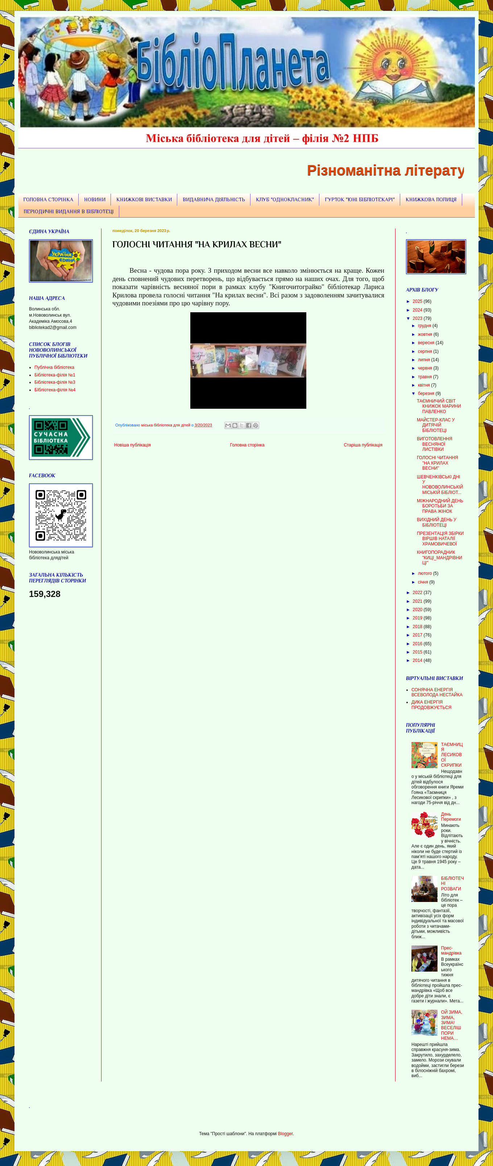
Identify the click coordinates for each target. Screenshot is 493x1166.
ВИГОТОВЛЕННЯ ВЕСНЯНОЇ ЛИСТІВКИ (434, 444)
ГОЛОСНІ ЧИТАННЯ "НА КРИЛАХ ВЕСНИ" (437, 463)
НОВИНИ (94, 199)
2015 (418, 652)
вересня (427, 342)
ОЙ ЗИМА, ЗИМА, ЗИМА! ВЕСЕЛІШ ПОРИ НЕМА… (452, 1025)
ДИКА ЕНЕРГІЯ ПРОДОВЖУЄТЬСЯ (431, 705)
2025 (418, 301)
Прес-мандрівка (451, 950)
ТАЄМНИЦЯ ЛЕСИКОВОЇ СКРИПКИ (452, 755)
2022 (418, 592)
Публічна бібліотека (54, 367)
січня (423, 582)
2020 (418, 609)
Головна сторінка (247, 445)
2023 (418, 318)
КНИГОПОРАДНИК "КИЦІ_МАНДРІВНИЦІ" (439, 557)
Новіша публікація (132, 445)
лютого (425, 573)
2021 (418, 601)
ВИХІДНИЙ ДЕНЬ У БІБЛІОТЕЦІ (436, 522)
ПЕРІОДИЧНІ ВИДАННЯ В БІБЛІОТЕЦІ (69, 211)
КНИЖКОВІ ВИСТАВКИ (144, 199)
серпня (425, 351)
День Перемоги (451, 817)
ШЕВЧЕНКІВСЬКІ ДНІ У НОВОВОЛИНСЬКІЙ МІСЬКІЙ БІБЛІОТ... (440, 484)
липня (424, 359)
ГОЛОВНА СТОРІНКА (48, 199)
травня (425, 376)
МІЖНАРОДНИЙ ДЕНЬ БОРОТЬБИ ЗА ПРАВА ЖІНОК (440, 506)
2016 (418, 643)
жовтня (426, 334)
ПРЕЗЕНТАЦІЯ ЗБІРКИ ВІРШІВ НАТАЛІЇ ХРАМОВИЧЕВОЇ (440, 539)
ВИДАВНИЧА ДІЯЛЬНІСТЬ (214, 199)
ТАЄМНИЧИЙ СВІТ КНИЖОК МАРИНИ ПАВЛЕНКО (439, 406)
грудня (425, 325)
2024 (418, 310)
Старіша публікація (363, 445)
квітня (424, 385)
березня (426, 393)
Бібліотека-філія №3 (54, 382)
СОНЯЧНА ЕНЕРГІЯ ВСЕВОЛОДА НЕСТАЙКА (437, 692)
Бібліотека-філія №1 (54, 375)
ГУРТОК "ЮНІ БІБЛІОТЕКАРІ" (360, 199)
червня (425, 368)
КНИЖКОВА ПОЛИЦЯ (431, 199)
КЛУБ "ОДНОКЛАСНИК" (285, 199)
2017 (418, 635)
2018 (418, 626)
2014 (418, 660)
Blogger (285, 1133)
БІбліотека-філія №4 (54, 389)
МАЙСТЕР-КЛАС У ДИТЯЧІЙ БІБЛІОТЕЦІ (436, 425)
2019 (418, 618)
